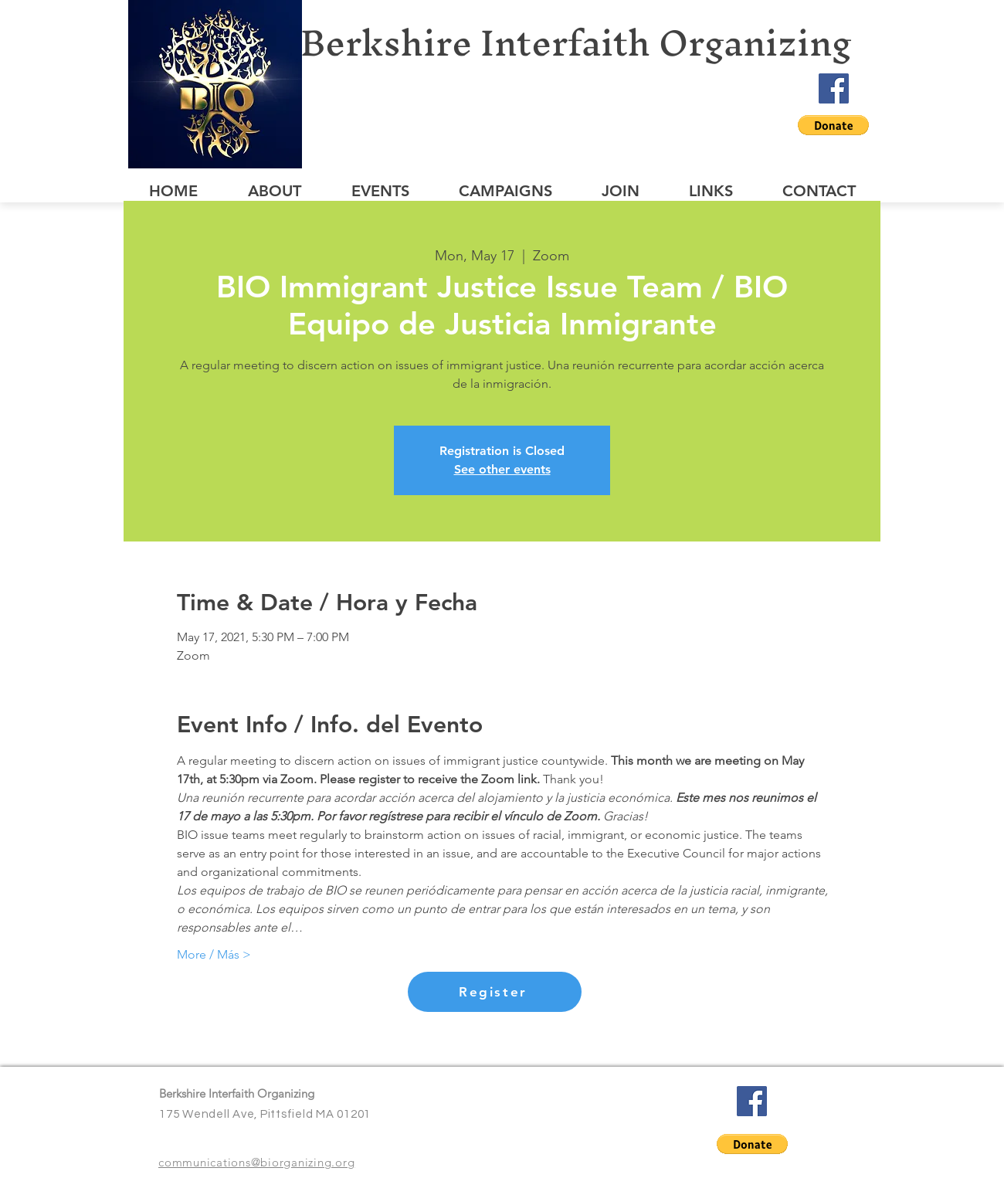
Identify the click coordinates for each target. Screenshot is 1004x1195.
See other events (502, 469)
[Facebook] (834, 88)
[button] (833, 125)
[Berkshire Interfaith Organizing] (588, 43)
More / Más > (214, 954)
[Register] (495, 992)
